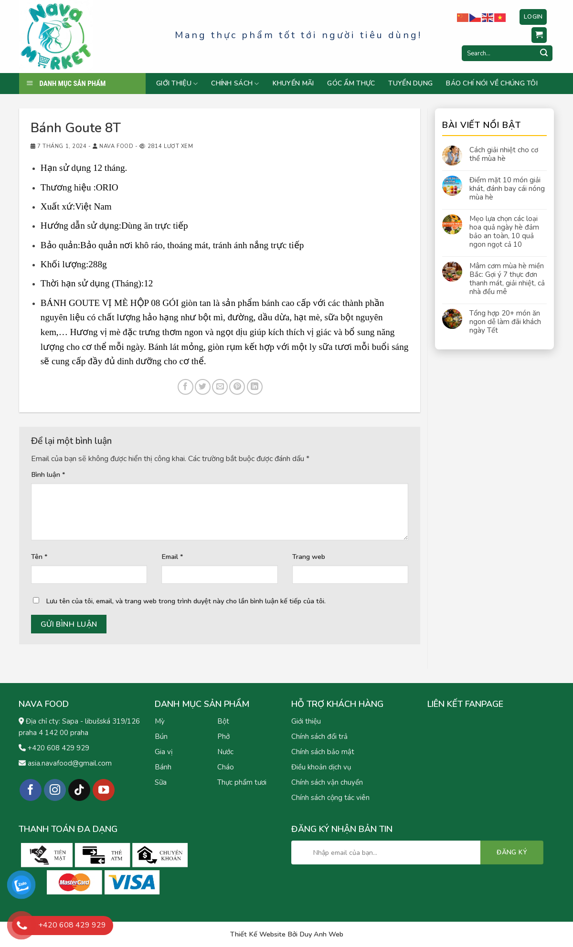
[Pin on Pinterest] (237, 387)
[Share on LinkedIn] (255, 387)
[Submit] (544, 53)
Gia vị (163, 752)
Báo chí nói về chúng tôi (492, 83)
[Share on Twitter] (203, 387)
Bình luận (48, 474)
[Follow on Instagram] (55, 790)
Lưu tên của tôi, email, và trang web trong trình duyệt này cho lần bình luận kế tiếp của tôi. (186, 601)
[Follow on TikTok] (79, 790)
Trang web (308, 556)
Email (172, 556)
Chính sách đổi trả (319, 736)
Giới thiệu (177, 83)
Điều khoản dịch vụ (321, 767)
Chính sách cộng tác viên (330, 797)
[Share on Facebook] (185, 387)
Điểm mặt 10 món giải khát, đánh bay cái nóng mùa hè (507, 188)
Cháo (225, 767)
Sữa (161, 782)
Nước (225, 752)
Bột (223, 721)
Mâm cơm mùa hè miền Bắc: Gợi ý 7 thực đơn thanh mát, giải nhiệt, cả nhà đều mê (507, 279)
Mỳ (160, 721)
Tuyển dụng (410, 83)
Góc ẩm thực (351, 83)
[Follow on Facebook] (31, 790)
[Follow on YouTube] (104, 790)
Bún (161, 736)
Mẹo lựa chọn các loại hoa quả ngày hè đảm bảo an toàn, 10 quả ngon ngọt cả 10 (504, 231)
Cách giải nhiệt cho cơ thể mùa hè (503, 154)
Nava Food (116, 146)
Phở (223, 736)
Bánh (163, 767)
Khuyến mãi (293, 83)
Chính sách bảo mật (322, 752)
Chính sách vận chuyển (327, 782)
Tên (39, 556)
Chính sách (235, 83)
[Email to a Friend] (220, 387)
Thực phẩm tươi (241, 782)
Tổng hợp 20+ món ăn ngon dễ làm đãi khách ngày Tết (505, 322)
